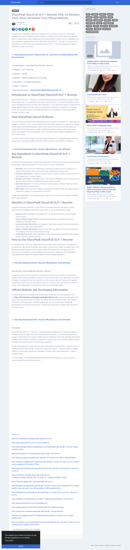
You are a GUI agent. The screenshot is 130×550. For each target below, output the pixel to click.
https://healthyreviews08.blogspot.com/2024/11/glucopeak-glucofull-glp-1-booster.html (42, 499)
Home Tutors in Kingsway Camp (99, 125)
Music (99, 23)
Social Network (15, 2)
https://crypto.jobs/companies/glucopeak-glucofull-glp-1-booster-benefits (37, 511)
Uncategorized (92, 32)
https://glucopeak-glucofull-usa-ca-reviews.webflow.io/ (31, 443)
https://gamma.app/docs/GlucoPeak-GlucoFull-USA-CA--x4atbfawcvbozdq (38, 507)
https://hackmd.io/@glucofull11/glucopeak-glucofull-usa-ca (32, 482)
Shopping (113, 26)
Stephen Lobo (92, 198)
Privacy (102, 545)
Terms (97, 545)
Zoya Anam (92, 101)
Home (115, 20)
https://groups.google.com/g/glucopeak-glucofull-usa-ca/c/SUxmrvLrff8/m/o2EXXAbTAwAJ (44, 458)
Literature (90, 23)
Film (95, 17)
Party (96, 26)
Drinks (89, 17)
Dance (110, 14)
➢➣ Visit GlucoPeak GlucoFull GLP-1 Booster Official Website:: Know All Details (41, 320)
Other (89, 26)
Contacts (107, 545)
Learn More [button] (9, 540)
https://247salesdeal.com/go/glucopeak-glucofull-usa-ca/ (35, 297)
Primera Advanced (94, 70)
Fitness (103, 17)
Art (88, 14)
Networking (108, 23)
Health (15, 10)
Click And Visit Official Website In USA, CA (46, 90)
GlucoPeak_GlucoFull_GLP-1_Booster (26, 529)
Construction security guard (98, 156)
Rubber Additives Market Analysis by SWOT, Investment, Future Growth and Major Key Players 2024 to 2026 (101, 189)
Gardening (98, 20)
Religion (104, 26)
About (93, 545)
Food (110, 17)
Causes (94, 14)
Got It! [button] (21, 546)
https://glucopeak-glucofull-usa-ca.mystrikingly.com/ (30, 503)
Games (89, 20)
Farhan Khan (92, 163)
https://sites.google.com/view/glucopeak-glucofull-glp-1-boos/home (35, 453)
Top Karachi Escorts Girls (96, 95)
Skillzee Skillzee (93, 132)
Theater (97, 29)
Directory (113, 545)
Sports (89, 29)
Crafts (102, 14)
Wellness (106, 29)
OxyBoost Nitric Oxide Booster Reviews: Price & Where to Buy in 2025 (102, 62)
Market (119, 545)
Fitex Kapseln (21, 22)
